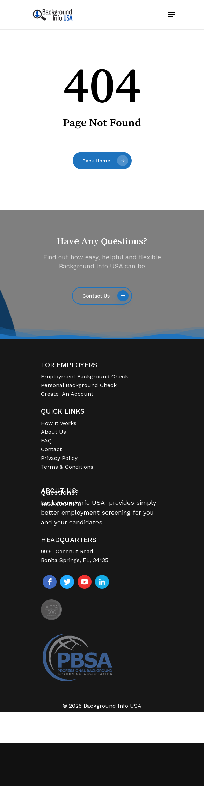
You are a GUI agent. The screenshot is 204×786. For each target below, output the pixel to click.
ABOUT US (58, 491)
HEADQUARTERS (68, 540)
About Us (53, 432)
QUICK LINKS (63, 411)
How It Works (58, 423)
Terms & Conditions (67, 466)
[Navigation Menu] (171, 14)
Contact (51, 449)
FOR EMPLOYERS (69, 365)
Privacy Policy (59, 458)
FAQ (46, 440)
